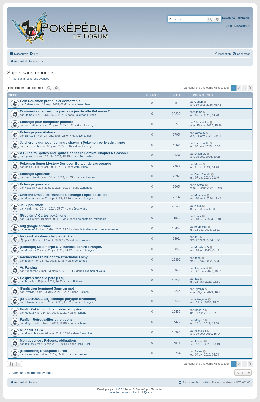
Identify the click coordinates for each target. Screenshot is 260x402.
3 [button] (245, 88)
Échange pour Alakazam (39, 132)
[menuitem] (34, 54)
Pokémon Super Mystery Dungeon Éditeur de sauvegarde (65, 163)
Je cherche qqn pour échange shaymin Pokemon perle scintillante (72, 142)
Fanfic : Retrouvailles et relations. (46, 319)
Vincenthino (32, 125)
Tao (27, 281)
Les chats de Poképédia (91, 218)
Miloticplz (30, 333)
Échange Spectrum (35, 174)
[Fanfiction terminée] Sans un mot (47, 288)
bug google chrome (35, 226)
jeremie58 (31, 229)
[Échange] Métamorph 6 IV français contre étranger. (61, 247)
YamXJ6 (30, 135)
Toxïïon (29, 343)
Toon (28, 260)
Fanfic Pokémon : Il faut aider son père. (51, 309)
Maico (28, 166)
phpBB (118, 389)
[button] (250, 88)
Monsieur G (32, 250)
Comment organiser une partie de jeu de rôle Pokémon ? (65, 111)
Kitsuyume (31, 302)
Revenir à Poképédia (236, 17)
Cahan (29, 104)
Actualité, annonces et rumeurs (99, 229)
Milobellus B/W (32, 330)
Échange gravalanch (36, 184)
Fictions (77, 281)
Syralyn (29, 291)
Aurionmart (31, 270)
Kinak (28, 208)
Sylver (28, 354)
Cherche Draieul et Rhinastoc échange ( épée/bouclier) (63, 195)
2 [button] (239, 88)
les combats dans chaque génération (49, 236)
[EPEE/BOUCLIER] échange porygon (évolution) (58, 299)
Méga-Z (29, 312)
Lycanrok (30, 156)
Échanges (90, 125)
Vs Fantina (28, 267)
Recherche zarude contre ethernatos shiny (54, 257)
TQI (32, 240)
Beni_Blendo (32, 177)
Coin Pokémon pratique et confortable (50, 101)
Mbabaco (30, 198)
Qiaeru (148, 392)
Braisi (28, 218)
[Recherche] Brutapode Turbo (43, 351)
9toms (28, 114)
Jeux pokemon (31, 205)
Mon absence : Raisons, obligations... (49, 340)
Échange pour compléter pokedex (47, 122)
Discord (239, 25)
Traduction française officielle (124, 392)
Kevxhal (30, 187)
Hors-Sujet (84, 104)
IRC (248, 25)
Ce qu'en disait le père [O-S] (42, 278)
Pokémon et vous (85, 114)
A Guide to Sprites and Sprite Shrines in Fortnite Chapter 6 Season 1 (74, 153)
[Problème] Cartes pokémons (43, 215)
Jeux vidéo (86, 156)
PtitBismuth (32, 146)
